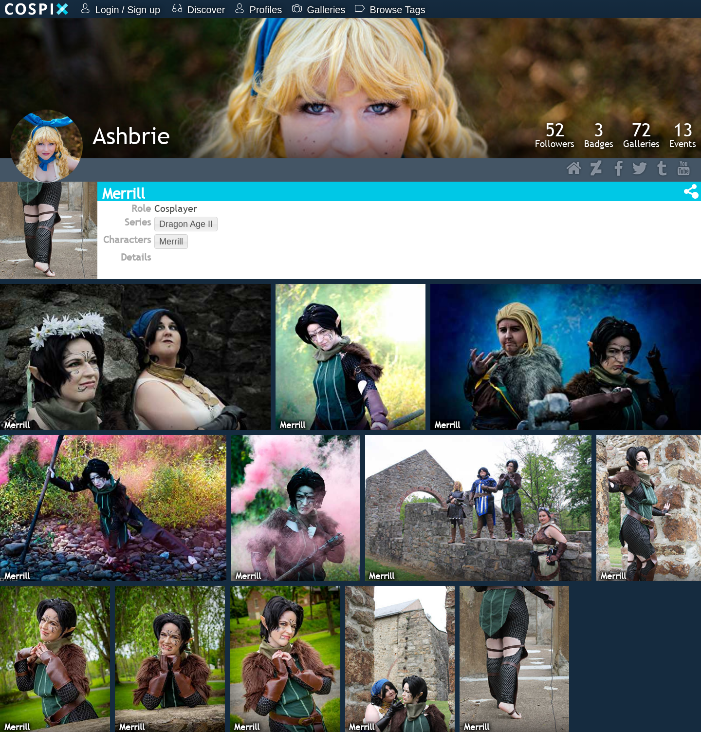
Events (682, 135)
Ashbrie (131, 135)
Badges (598, 135)
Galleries (641, 135)
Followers (554, 135)
